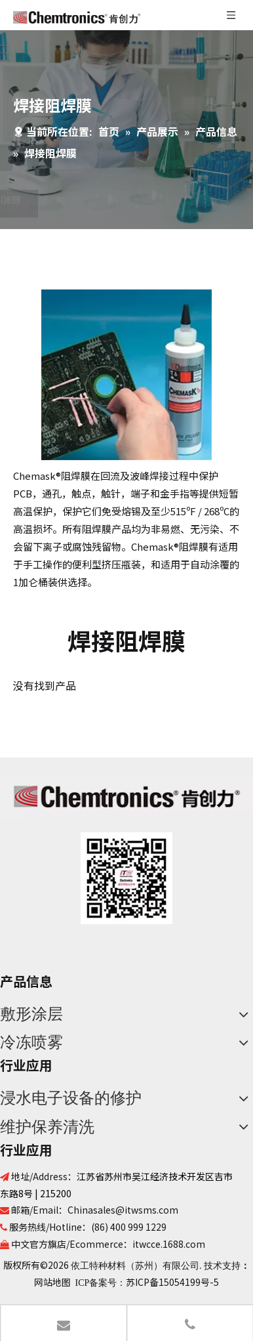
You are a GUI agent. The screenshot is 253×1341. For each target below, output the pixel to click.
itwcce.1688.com (168, 1243)
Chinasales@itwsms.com (123, 1209)
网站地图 (52, 1281)
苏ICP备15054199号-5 (172, 1281)
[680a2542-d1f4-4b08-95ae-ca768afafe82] (126, 878)
